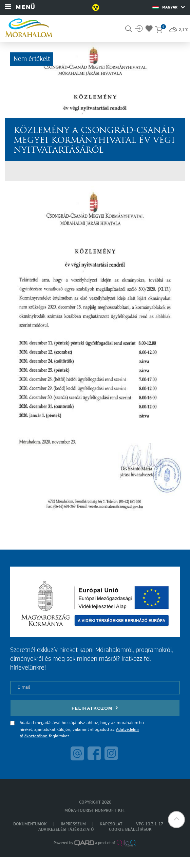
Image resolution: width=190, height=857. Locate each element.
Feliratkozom (95, 708)
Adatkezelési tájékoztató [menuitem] (66, 829)
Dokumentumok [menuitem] (30, 824)
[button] (176, 819)
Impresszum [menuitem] (73, 824)
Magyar (168, 7)
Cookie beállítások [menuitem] (130, 829)
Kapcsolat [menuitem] (111, 824)
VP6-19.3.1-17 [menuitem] (149, 824)
